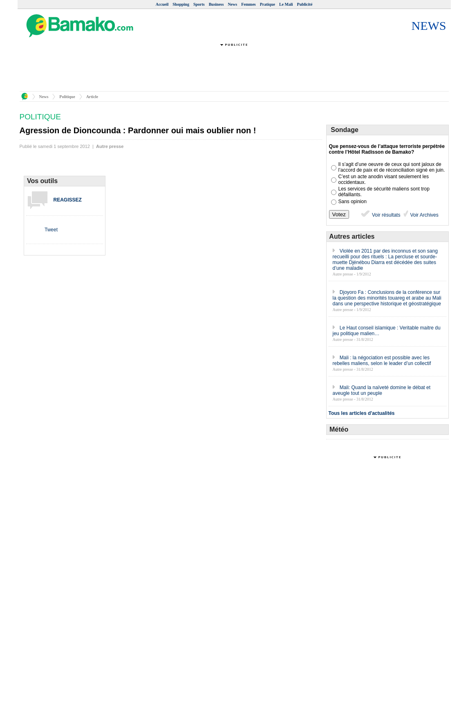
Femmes (248, 4)
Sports (199, 4)
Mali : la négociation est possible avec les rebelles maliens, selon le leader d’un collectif (382, 360)
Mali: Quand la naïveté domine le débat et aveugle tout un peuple (381, 390)
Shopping (180, 4)
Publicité (305, 4)
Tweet (51, 230)
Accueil (162, 4)
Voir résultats (380, 215)
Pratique (267, 4)
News (232, 4)
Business (216, 4)
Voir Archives (424, 215)
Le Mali (286, 4)
